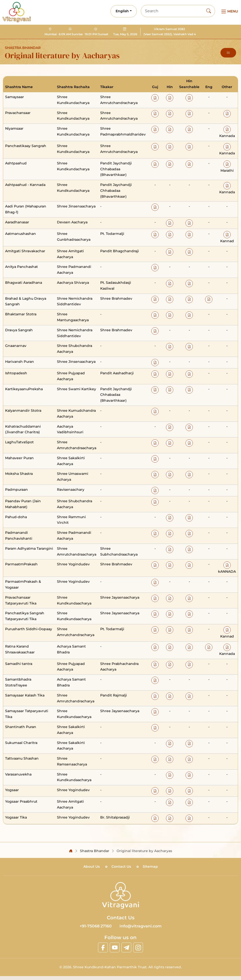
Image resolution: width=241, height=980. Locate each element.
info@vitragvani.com (141, 926)
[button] (228, 52)
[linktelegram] (126, 947)
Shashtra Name (19, 87)
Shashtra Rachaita (73, 87)
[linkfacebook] (103, 947)
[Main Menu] (229, 11)
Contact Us (121, 866)
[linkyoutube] (115, 947)
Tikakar (106, 87)
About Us (91, 866)
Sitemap (150, 866)
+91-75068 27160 (96, 926)
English (122, 11)
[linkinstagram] (138, 947)
